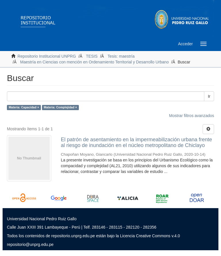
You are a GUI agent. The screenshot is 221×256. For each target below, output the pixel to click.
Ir (209, 96)
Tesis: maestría (121, 56)
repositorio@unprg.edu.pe (30, 244)
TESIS (92, 56)
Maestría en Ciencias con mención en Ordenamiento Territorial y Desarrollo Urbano (94, 62)
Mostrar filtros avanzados (191, 115)
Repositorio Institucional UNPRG (47, 56)
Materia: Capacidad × (24, 107)
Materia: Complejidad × (60, 107)
